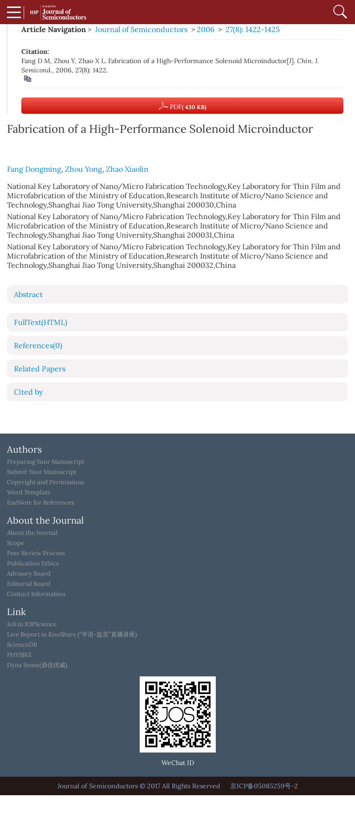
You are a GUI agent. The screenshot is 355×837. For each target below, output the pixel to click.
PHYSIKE (19, 655)
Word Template (29, 492)
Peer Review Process (36, 553)
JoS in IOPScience (32, 624)
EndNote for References (40, 502)
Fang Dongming (34, 169)
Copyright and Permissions (45, 482)
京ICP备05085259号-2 (264, 786)
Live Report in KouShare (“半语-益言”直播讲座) (72, 634)
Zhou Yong (83, 169)
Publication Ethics (33, 563)
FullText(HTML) (40, 322)
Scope (15, 543)
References (38, 345)
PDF (183, 106)
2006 (205, 29)
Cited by (28, 391)
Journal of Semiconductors (141, 29)
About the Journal (32, 533)
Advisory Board (29, 573)
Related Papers (39, 368)
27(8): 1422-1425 (253, 29)
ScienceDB (22, 645)
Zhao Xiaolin (127, 169)
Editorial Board (29, 584)
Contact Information (36, 594)
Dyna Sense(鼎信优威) (37, 665)
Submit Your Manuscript (42, 472)
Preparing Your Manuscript (45, 462)
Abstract (28, 294)
